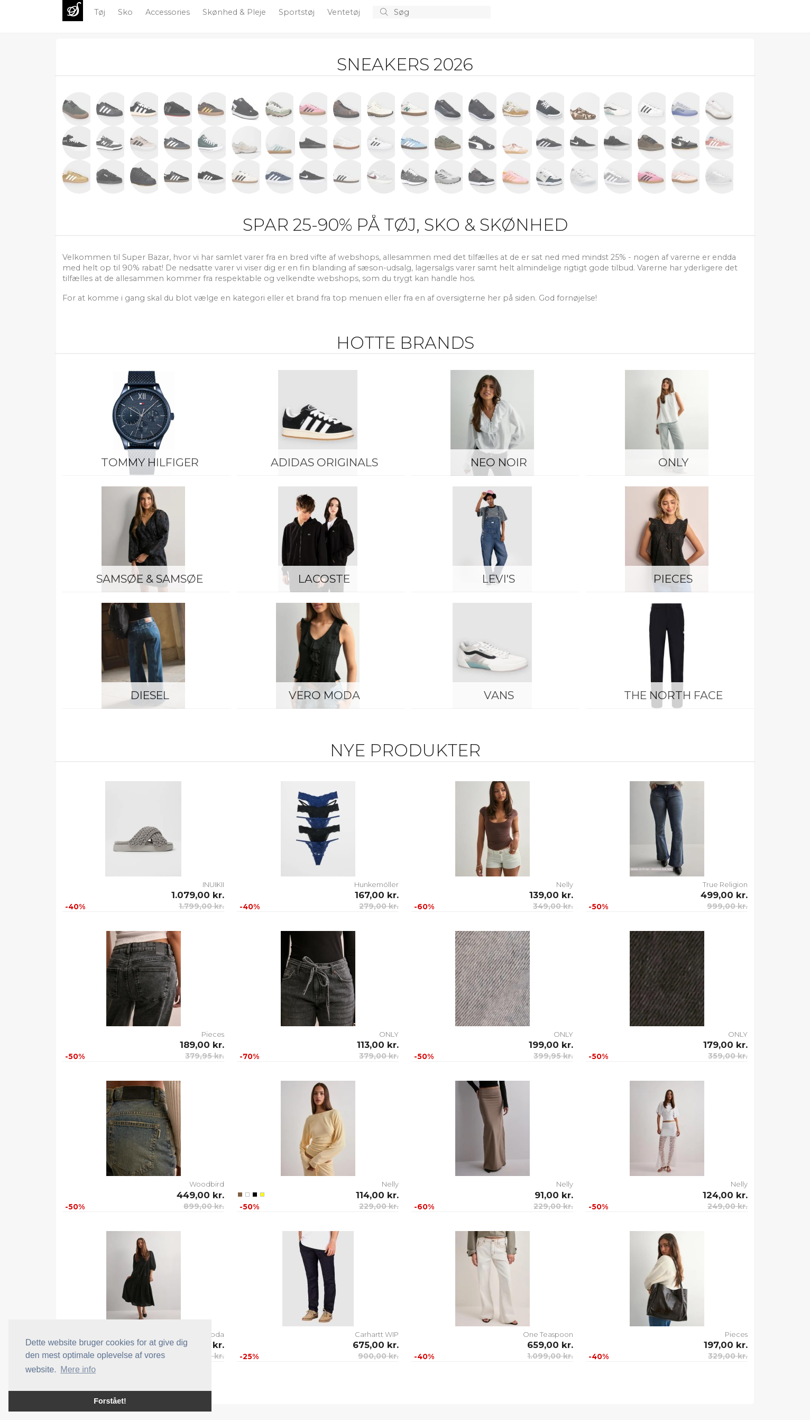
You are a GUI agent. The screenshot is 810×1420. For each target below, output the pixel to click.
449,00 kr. (200, 1195)
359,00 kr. (728, 1056)
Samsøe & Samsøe (149, 578)
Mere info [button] (78, 1369)
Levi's (498, 578)
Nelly (564, 884)
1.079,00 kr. (197, 895)
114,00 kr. (377, 1195)
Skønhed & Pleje (235, 12)
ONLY (673, 462)
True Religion (725, 884)
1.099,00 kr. (550, 1356)
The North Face (673, 695)
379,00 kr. (379, 1056)
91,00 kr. (554, 1195)
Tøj (100, 12)
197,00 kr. (726, 1345)
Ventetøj (344, 12)
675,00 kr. (376, 1345)
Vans (499, 695)
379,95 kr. (204, 1056)
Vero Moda (324, 695)
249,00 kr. (727, 1206)
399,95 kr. (553, 1056)
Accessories (168, 12)
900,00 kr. (378, 1356)
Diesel (150, 695)
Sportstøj (298, 12)
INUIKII (213, 884)
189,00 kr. (202, 1044)
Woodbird (206, 1184)
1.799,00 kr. (201, 906)
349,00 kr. (553, 906)
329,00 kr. (728, 1356)
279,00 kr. (379, 906)
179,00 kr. (725, 1044)
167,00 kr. (377, 895)
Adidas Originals (324, 462)
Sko (126, 12)
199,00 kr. (551, 1044)
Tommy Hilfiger (150, 462)
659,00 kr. (550, 1345)
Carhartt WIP (377, 1334)
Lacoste (324, 578)
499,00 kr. (724, 895)
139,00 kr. (551, 895)
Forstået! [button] (110, 1401)
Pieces (673, 578)
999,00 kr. (727, 906)
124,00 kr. (725, 1195)
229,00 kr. (379, 1206)
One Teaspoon (548, 1334)
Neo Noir (499, 462)
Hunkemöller (376, 884)
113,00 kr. (378, 1044)
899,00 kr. (203, 1206)
